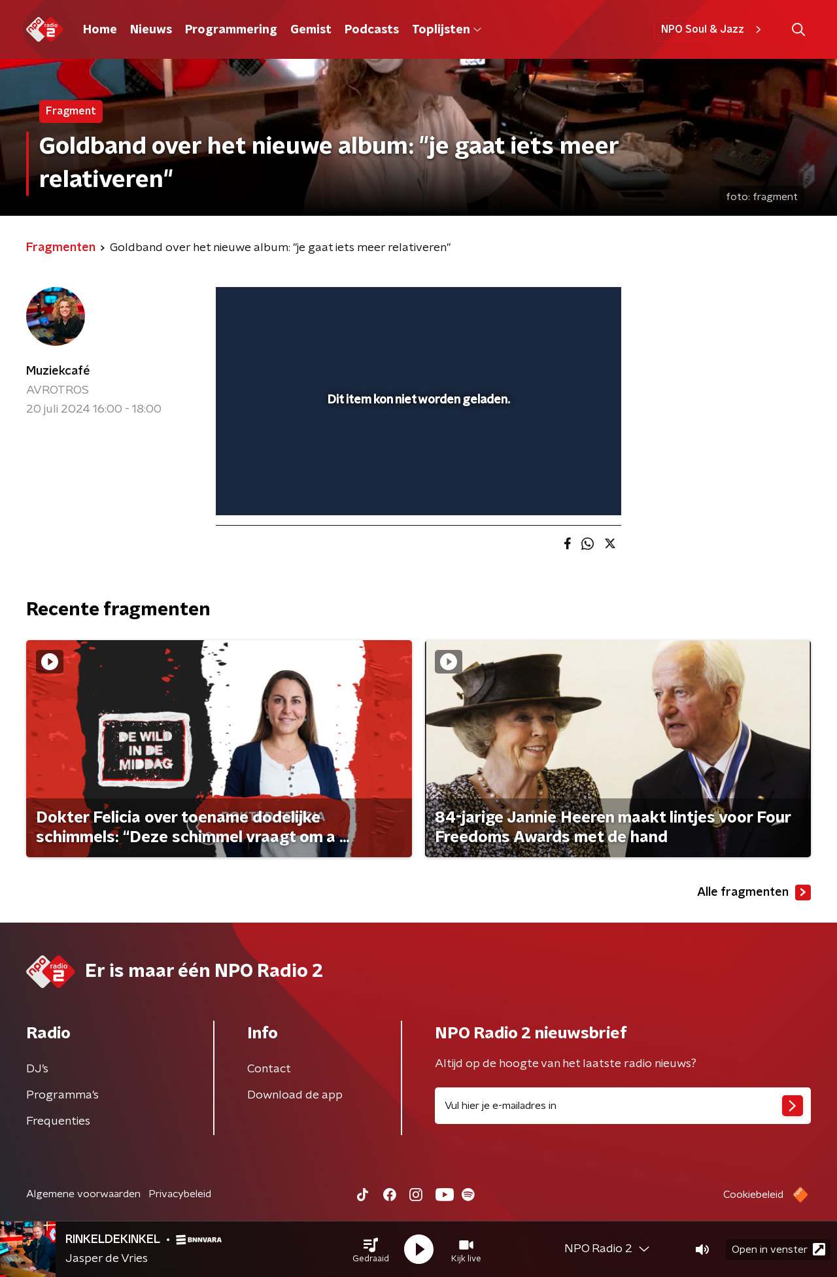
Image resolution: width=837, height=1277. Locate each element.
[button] (371, 1249)
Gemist (311, 30)
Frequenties (58, 1121)
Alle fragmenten (754, 892)
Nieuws (151, 30)
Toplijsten (446, 30)
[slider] (416, 451)
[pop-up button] (563, 486)
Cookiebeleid (753, 1194)
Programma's (62, 1095)
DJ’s (37, 1069)
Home (100, 30)
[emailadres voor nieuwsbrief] (623, 1105)
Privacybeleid (179, 1194)
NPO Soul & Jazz (713, 29)
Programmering (231, 30)
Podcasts (372, 30)
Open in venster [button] (778, 1249)
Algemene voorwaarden (83, 1194)
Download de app (295, 1095)
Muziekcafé (58, 371)
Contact (269, 1069)
